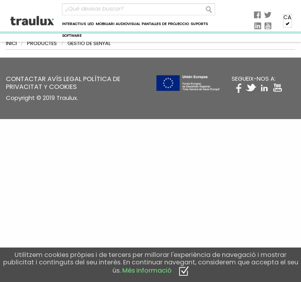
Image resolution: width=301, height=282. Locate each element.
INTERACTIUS (74, 23)
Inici (11, 43)
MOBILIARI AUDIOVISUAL (118, 23)
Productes (42, 43)
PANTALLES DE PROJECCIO (165, 23)
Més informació (147, 270)
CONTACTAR (26, 78)
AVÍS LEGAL (64, 78)
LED (90, 23)
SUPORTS (199, 23)
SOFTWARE (72, 35)
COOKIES (63, 86)
